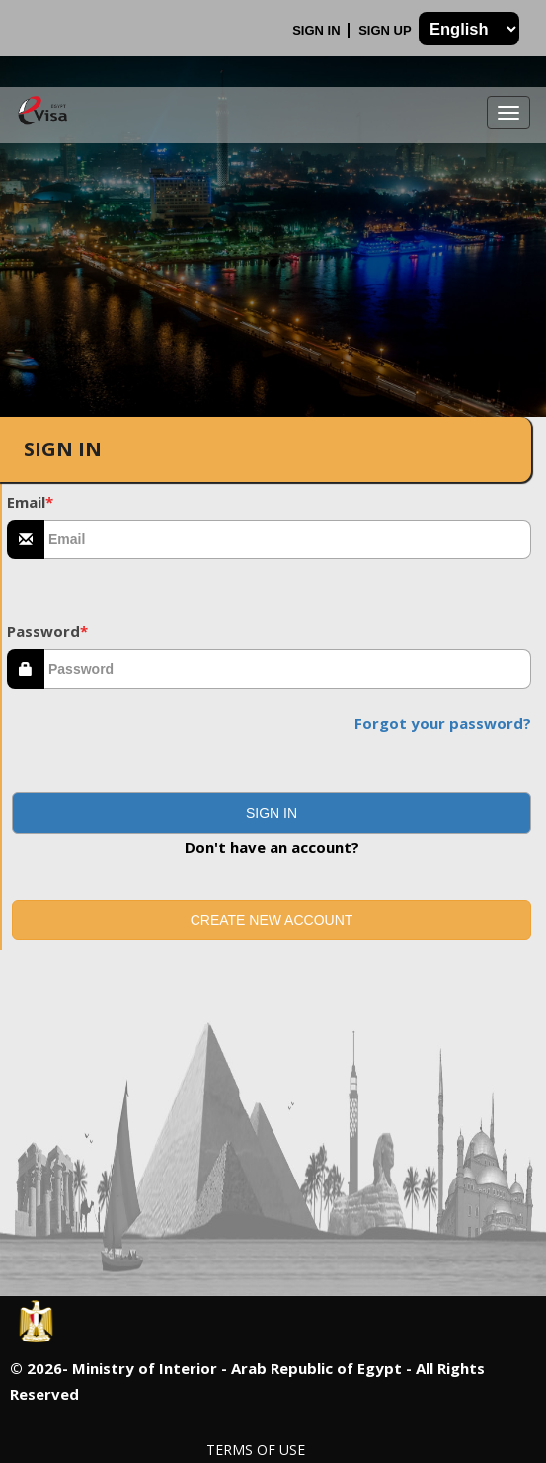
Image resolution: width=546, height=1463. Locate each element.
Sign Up (386, 30)
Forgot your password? (442, 723)
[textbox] (287, 539)
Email (30, 502)
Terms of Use (255, 1449)
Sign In (318, 30)
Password (47, 631)
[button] (271, 813)
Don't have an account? (272, 846)
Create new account (272, 920)
